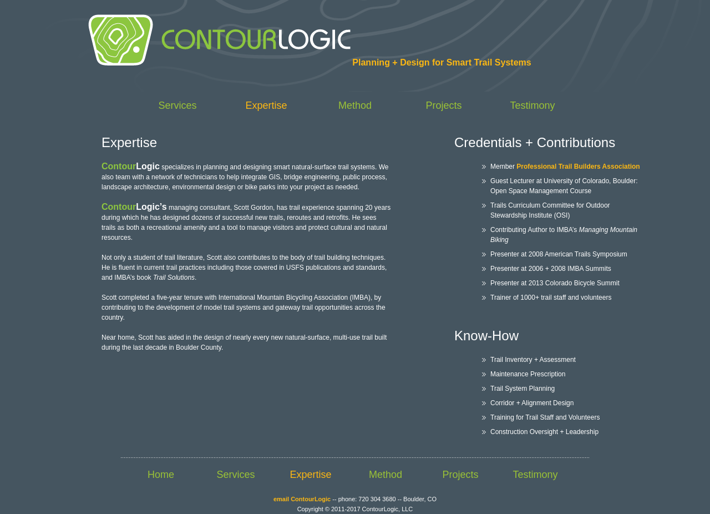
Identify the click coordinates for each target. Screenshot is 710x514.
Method (355, 105)
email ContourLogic (302, 499)
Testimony (532, 105)
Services (177, 105)
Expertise (266, 105)
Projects (443, 105)
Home (161, 474)
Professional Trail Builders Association (578, 166)
